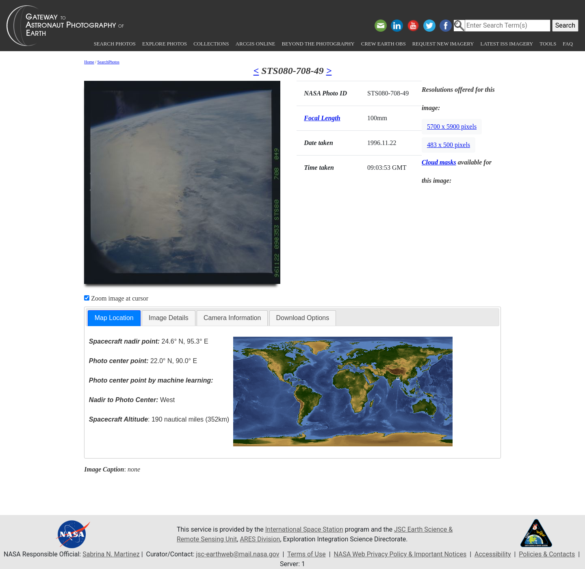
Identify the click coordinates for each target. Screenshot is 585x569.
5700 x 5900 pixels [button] (452, 126)
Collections (211, 44)
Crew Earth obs (383, 44)
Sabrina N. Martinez (110, 554)
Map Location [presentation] (114, 317)
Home (89, 62)
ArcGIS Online (255, 44)
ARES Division (260, 539)
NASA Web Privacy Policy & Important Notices (400, 554)
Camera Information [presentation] (232, 317)
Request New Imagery (443, 44)
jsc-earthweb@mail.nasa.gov (238, 554)
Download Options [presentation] (302, 317)
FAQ (568, 44)
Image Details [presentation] (168, 317)
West (132, 399)
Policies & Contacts (547, 554)
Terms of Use (306, 554)
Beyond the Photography (318, 44)
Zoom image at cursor (116, 298)
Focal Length (322, 118)
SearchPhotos (108, 62)
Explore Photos (164, 44)
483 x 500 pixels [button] (448, 144)
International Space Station (304, 529)
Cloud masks (439, 162)
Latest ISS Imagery (506, 44)
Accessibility (492, 554)
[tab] (114, 318)
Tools (548, 44)
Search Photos (115, 44)
